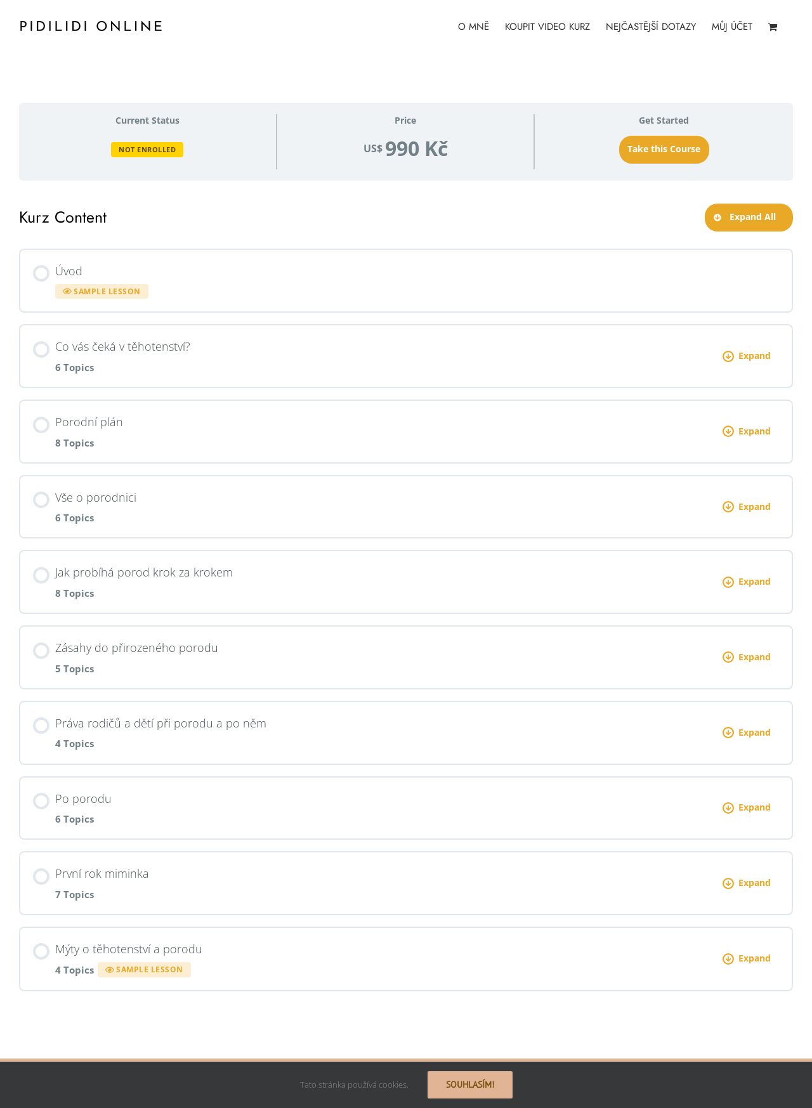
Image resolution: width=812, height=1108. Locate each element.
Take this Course (663, 149)
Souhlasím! (470, 1084)
